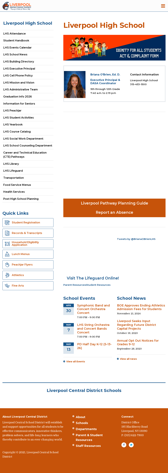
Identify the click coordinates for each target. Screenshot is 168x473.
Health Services (14, 191)
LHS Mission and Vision (18, 82)
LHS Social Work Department (28, 139)
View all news (128, 358)
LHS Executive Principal (19, 68)
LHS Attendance (14, 33)
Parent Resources (74, 284)
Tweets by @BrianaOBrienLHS (136, 239)
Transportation (13, 177)
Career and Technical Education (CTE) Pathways (25, 154)
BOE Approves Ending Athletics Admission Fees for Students (141, 307)
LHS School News (15, 54)
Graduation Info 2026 (17, 96)
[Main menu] (163, 6)
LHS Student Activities (18, 117)
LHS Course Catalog (22, 132)
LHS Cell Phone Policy (18, 75)
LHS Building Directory (18, 61)
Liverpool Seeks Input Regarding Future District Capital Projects (136, 324)
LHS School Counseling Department (28, 146)
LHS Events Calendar (17, 47)
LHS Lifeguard (13, 170)
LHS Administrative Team (20, 89)
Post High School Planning (21, 198)
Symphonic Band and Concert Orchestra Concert (93, 309)
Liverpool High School (27, 23)
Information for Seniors (19, 103)
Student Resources (98, 284)
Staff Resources (88, 446)
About (80, 417)
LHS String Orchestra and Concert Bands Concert (93, 328)
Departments (86, 429)
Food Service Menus (17, 184)
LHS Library (11, 163)
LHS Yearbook (13, 124)
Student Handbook (16, 40)
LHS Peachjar (18, 111)
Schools (82, 423)
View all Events (75, 361)
